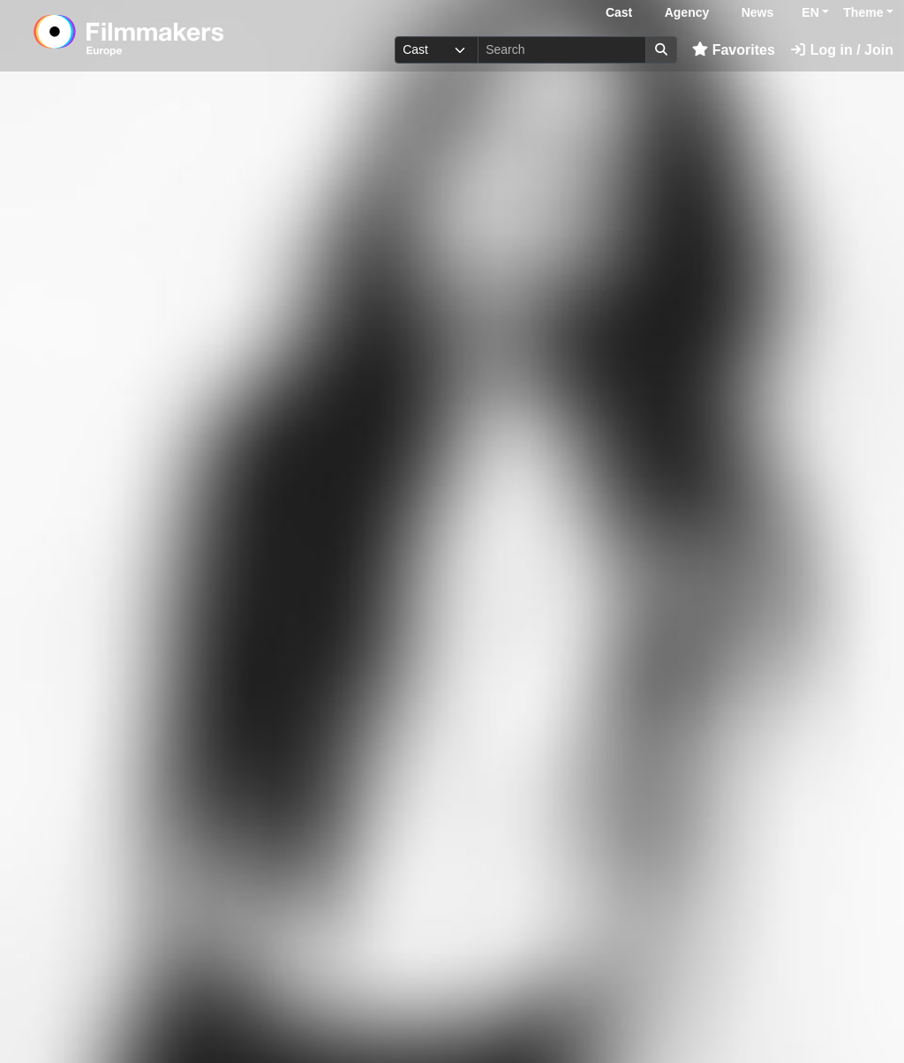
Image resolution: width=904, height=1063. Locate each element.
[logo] (172, 35)
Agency (687, 12)
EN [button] (810, 12)
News (758, 12)
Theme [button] (863, 12)
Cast (619, 12)
